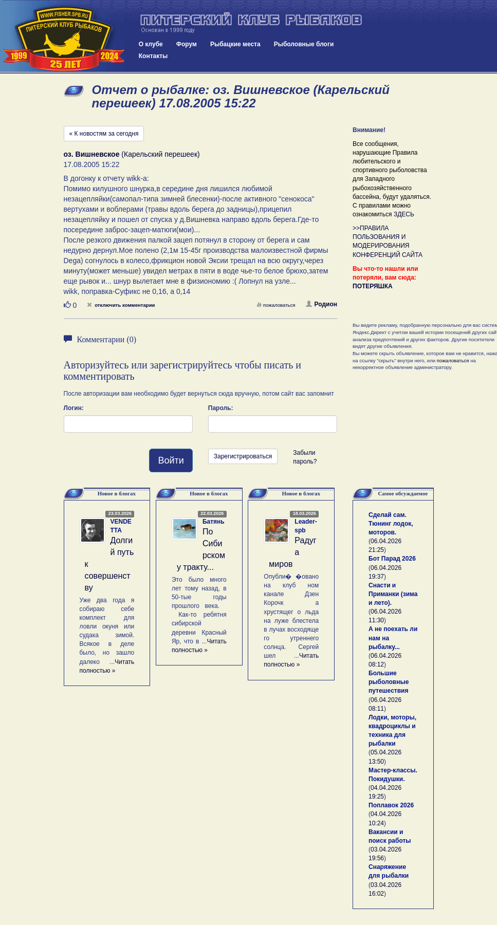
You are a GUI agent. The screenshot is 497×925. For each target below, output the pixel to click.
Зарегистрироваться (243, 456)
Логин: (74, 408)
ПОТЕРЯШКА (373, 286)
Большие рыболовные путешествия (389, 682)
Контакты (153, 56)
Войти (170, 460)
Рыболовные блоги (304, 44)
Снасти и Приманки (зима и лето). (393, 594)
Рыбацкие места (235, 44)
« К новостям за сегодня (104, 133)
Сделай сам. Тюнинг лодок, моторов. (391, 523)
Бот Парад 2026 (392, 558)
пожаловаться (276, 305)
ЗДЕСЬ (404, 214)
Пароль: (220, 408)
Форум (186, 44)
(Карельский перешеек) (132, 154)
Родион (321, 304)
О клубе (151, 44)
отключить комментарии (121, 305)
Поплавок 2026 (391, 805)
